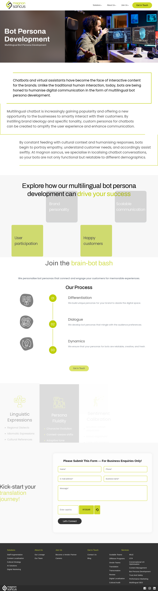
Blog (89, 558)
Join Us (125, 5)
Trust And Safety (136, 575)
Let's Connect (70, 521)
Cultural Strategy (14, 562)
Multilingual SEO (136, 583)
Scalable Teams (115, 555)
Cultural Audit (114, 583)
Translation (113, 567)
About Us (111, 5)
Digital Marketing (14, 569)
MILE (131, 555)
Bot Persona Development (140, 571)
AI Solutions (12, 566)
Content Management (138, 568)
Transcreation (114, 571)
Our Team (39, 558)
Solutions (97, 5)
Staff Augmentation (15, 555)
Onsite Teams (114, 563)
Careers (59, 558)
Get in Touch (142, 5)
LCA (131, 558)
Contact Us (92, 555)
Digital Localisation (117, 578)
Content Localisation (15, 558)
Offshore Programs (117, 559)
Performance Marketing (138, 579)
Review (112, 575)
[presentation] (130, 510)
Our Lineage (40, 555)
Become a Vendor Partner (66, 555)
